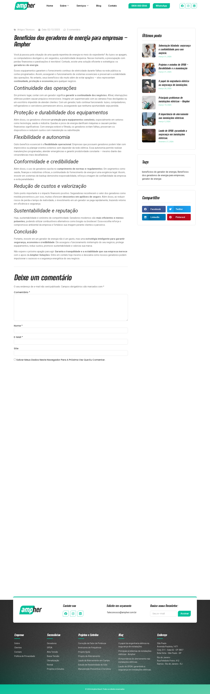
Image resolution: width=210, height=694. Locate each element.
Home (49, 5)
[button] (154, 209)
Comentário (22, 292)
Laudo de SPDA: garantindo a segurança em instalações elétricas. (173, 134)
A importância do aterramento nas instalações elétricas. (173, 116)
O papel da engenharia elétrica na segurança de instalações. (174, 83)
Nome (18, 326)
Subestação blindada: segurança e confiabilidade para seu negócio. (174, 49)
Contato (112, 5)
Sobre (64, 6)
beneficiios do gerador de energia (159, 171)
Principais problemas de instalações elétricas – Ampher (174, 99)
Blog (98, 5)
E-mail (18, 337)
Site (16, 348)
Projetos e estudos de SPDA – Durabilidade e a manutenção (173, 66)
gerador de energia (151, 178)
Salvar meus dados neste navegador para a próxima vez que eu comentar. (60, 359)
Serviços (83, 6)
